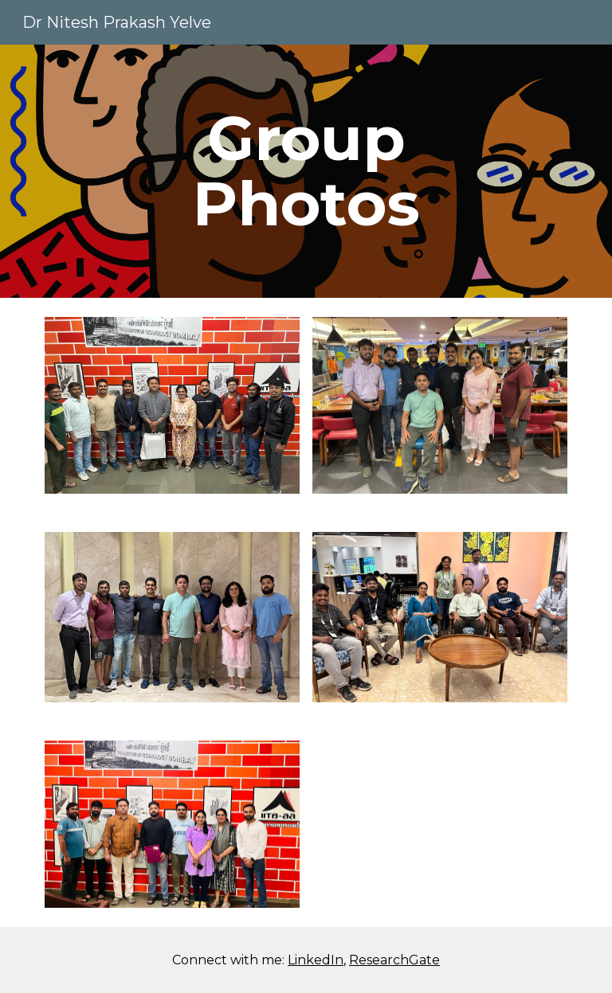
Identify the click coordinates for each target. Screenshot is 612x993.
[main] (305, 171)
